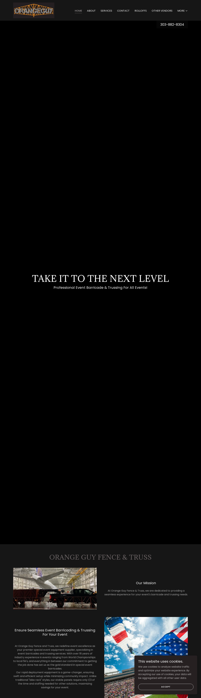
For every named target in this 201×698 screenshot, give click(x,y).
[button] (182, 11)
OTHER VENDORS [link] (162, 11)
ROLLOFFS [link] (141, 11)
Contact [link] (123, 11)
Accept (165, 686)
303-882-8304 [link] (172, 24)
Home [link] (78, 11)
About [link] (91, 11)
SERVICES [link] (106, 11)
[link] (33, 10)
